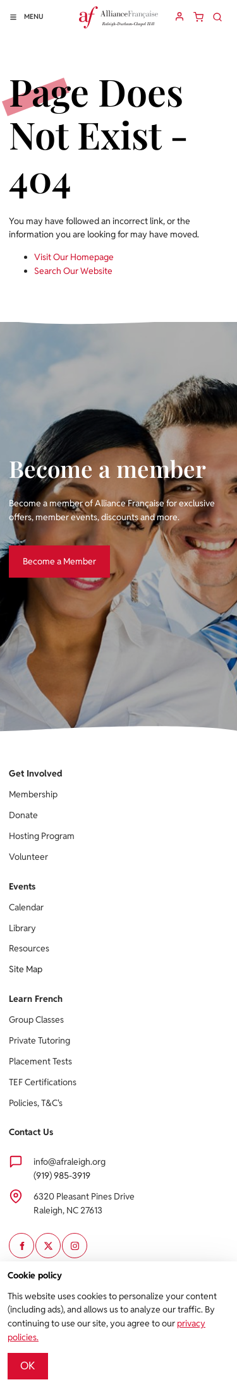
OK (27, 1365)
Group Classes (36, 1019)
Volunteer (28, 856)
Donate (23, 815)
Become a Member (45, 551)
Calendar (26, 907)
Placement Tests (40, 1061)
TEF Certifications (42, 1082)
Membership (33, 794)
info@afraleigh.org (69, 1161)
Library (22, 928)
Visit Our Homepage (74, 257)
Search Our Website (73, 271)
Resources (29, 948)
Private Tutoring (39, 1040)
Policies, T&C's (36, 1103)
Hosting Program (42, 836)
